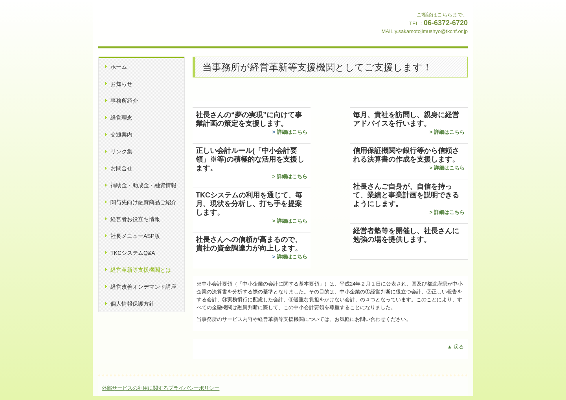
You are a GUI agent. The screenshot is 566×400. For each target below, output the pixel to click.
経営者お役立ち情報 (135, 219)
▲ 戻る (455, 347)
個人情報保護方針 (132, 303)
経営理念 (121, 117)
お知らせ (121, 84)
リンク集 (121, 151)
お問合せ (121, 168)
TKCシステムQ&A (132, 253)
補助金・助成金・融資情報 (143, 185)
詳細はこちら (292, 132)
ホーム (118, 67)
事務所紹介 (124, 101)
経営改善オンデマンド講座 (143, 287)
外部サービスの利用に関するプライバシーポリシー (160, 388)
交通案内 (121, 134)
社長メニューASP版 (135, 236)
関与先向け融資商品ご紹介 (143, 202)
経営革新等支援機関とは (140, 270)
